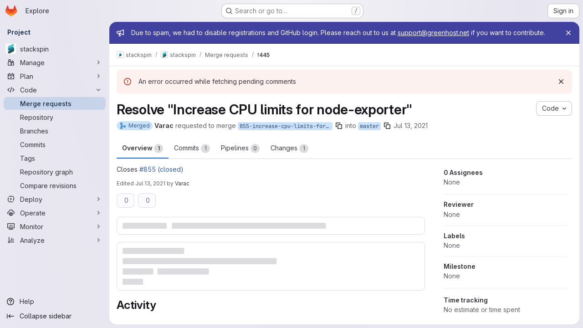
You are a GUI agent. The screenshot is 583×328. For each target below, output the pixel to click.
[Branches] (55, 130)
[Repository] (55, 117)
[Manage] (55, 62)
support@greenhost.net (433, 32)
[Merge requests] (55, 103)
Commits (192, 148)
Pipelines (240, 148)
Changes (289, 148)
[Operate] (55, 212)
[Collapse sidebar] (55, 316)
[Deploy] (55, 199)
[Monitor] (55, 226)
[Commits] (55, 144)
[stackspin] (55, 48)
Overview (142, 148)
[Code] (55, 89)
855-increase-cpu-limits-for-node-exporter (286, 126)
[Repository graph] (55, 171)
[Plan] (55, 76)
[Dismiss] (561, 81)
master (369, 126)
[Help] (55, 301)
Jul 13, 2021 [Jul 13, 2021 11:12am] (411, 125)
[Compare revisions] (55, 185)
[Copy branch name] (338, 125)
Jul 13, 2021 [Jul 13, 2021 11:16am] (150, 183)
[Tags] (55, 158)
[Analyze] (55, 240)
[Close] (568, 32)
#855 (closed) (161, 169)
